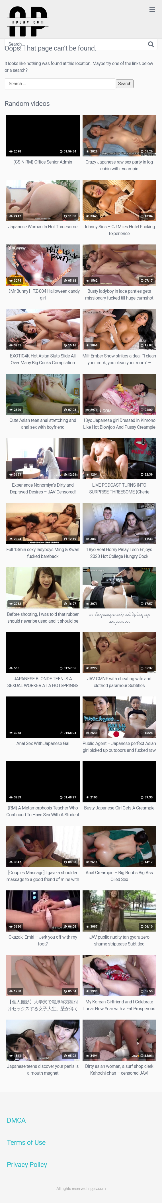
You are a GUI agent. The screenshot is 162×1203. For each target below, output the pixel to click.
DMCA (16, 1120)
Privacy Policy (27, 1165)
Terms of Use (26, 1142)
